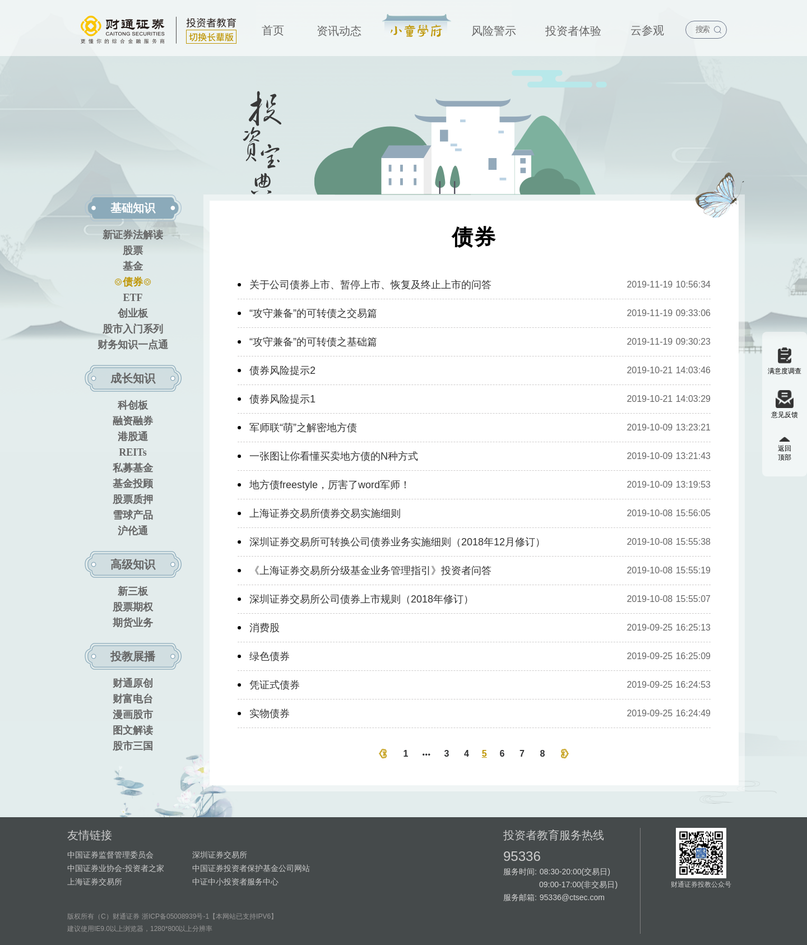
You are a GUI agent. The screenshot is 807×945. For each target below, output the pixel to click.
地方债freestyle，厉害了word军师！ (329, 484)
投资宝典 (416, 26)
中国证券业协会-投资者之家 (115, 868)
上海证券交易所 (94, 881)
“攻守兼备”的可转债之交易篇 (313, 313)
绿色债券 (269, 656)
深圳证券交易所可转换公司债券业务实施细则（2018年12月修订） (397, 542)
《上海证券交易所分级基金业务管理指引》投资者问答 (370, 570)
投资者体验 (573, 31)
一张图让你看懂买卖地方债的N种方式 (333, 456)
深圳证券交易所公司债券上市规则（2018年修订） (361, 599)
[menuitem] (272, 28)
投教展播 (132, 656)
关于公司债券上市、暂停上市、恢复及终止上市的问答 (370, 284)
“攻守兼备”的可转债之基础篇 (313, 342)
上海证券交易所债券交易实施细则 (325, 513)
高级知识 (132, 564)
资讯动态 (339, 31)
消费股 (264, 627)
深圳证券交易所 (219, 854)
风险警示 (493, 31)
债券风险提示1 (282, 399)
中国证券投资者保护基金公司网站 (251, 868)
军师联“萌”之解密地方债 (303, 427)
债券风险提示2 (282, 370)
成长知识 (132, 378)
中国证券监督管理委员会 (110, 854)
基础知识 (132, 208)
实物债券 (269, 713)
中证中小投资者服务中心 (235, 881)
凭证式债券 (274, 685)
